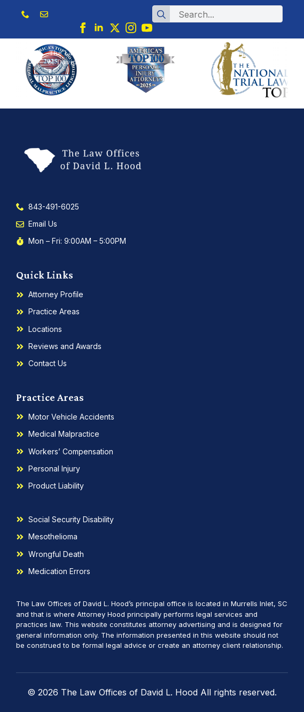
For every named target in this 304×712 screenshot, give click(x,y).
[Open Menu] (279, 57)
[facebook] (82, 27)
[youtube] (147, 27)
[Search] (161, 14)
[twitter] (115, 27)
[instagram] (131, 27)
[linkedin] (98, 27)
